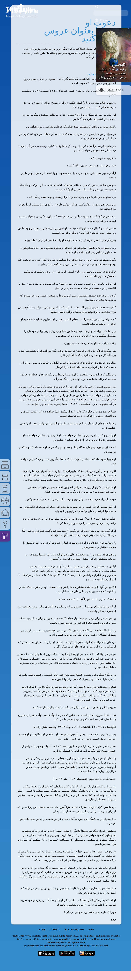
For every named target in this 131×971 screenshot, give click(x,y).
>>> (113, 920)
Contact (55, 929)
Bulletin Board (74, 929)
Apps (91, 929)
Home (42, 929)
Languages (111, 90)
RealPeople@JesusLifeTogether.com (66, 942)
